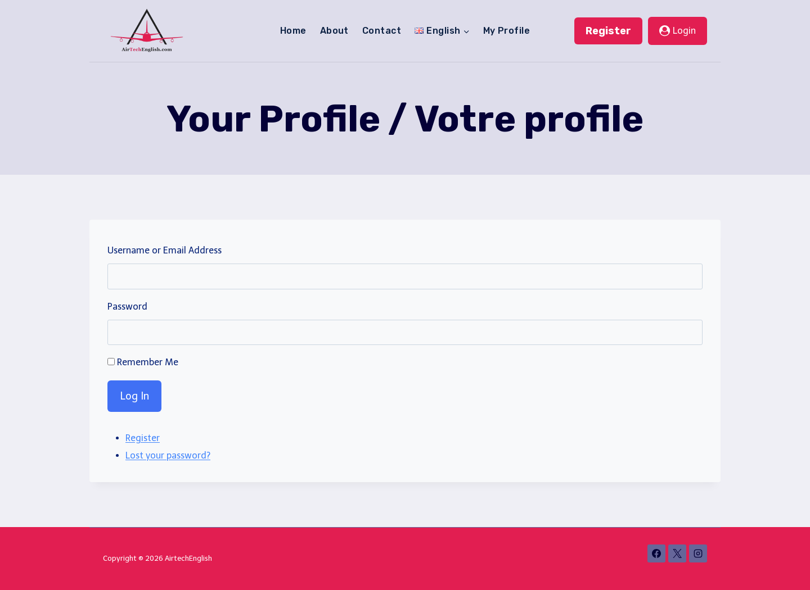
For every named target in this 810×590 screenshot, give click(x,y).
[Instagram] (698, 553)
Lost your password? (167, 455)
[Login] (677, 31)
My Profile (506, 30)
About (334, 30)
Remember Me (147, 362)
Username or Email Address (164, 250)
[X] (677, 553)
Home (293, 30)
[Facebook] (656, 553)
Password (127, 306)
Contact (381, 30)
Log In (134, 396)
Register (608, 31)
